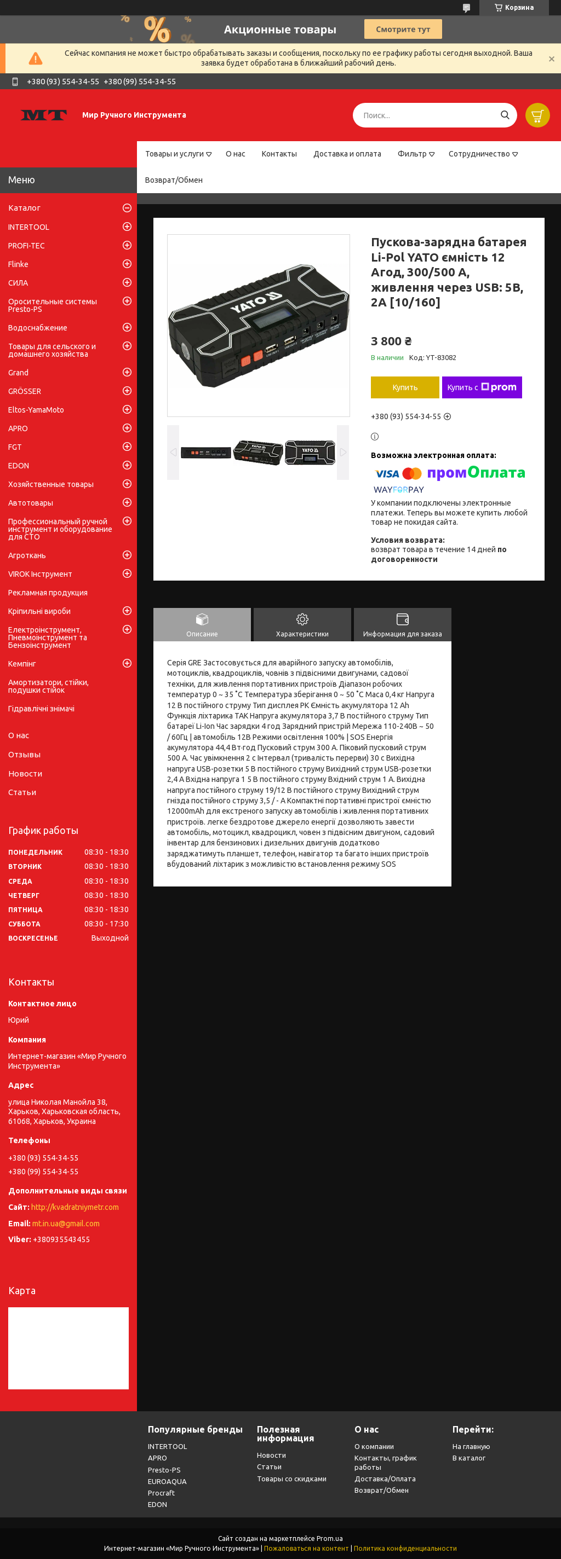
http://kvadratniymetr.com (75, 1207)
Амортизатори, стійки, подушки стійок (48, 686)
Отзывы (24, 754)
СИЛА (18, 283)
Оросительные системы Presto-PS (52, 305)
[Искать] (505, 115)
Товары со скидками (292, 1478)
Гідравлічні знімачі (41, 708)
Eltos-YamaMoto (36, 409)
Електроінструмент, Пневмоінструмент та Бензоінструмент (47, 637)
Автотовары (30, 503)
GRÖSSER (24, 391)
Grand (18, 372)
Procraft (161, 1493)
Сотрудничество (479, 153)
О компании (374, 1446)
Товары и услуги (174, 153)
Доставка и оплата (347, 153)
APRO (18, 428)
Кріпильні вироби (39, 611)
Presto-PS (164, 1470)
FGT (15, 447)
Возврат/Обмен (174, 180)
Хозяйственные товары (51, 484)
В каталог (469, 1458)
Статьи (22, 792)
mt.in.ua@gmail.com (66, 1223)
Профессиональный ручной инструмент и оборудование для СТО (60, 529)
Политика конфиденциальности (405, 1548)
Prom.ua (330, 1538)
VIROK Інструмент (40, 574)
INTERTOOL (28, 227)
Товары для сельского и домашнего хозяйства (52, 350)
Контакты (279, 153)
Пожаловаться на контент (306, 1548)
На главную (471, 1446)
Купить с (482, 387)
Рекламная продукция (48, 592)
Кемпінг (22, 663)
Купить (405, 387)
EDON (18, 465)
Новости (25, 773)
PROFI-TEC (26, 245)
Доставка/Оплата (385, 1478)
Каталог (24, 207)
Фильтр (412, 153)
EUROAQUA (167, 1481)
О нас (235, 153)
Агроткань (27, 555)
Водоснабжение (37, 327)
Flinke (18, 264)
